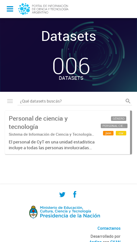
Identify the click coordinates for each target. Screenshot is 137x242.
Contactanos (109, 228)
